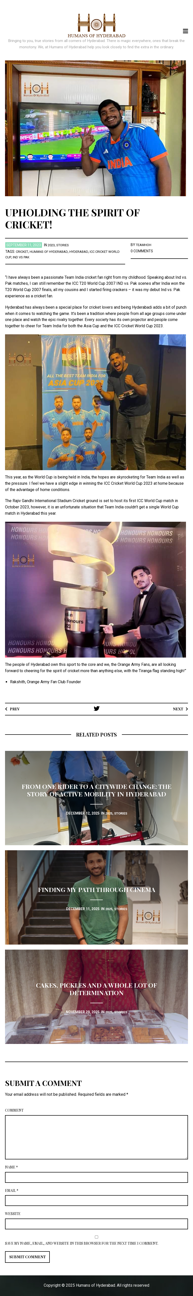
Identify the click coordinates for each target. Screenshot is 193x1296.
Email (11, 1190)
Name (11, 1167)
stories (64, 245)
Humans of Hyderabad (51, 252)
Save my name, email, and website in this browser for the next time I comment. (81, 1243)
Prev (15, 708)
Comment (14, 1110)
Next (177, 708)
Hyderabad (83, 252)
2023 (52, 245)
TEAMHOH (144, 245)
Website (13, 1213)
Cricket (22, 252)
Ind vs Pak (34, 257)
